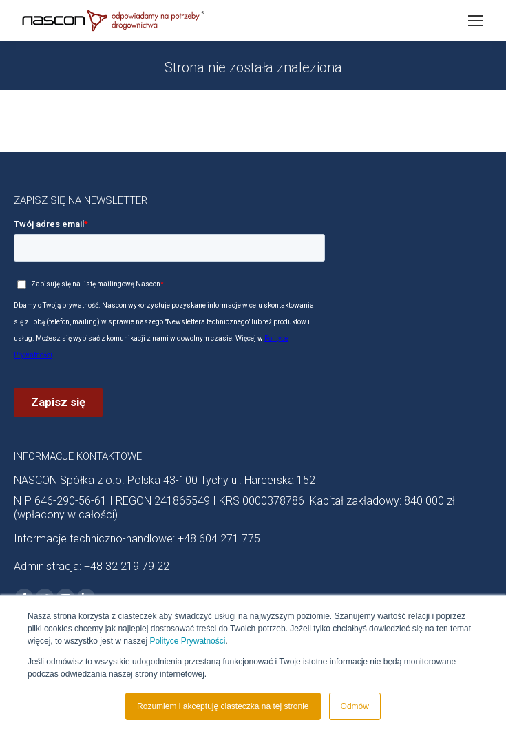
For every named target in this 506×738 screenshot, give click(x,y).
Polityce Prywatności (187, 641)
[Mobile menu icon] (475, 20)
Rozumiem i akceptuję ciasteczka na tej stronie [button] (222, 706)
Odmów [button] (355, 706)
